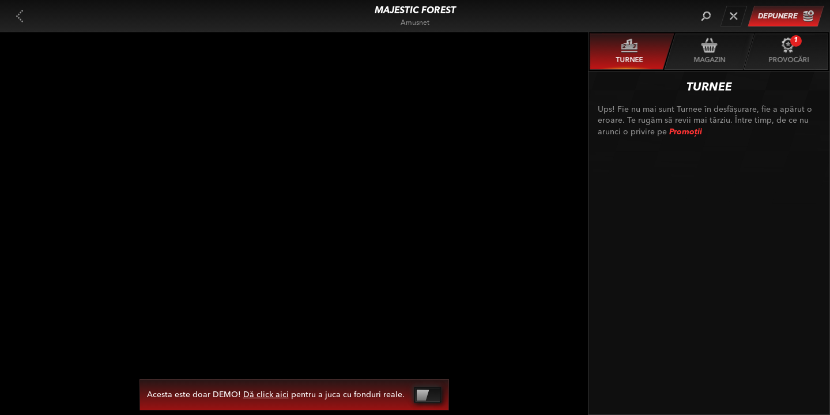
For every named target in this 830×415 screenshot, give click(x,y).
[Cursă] (733, 16)
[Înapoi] (19, 16)
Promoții (685, 132)
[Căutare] (705, 16)
